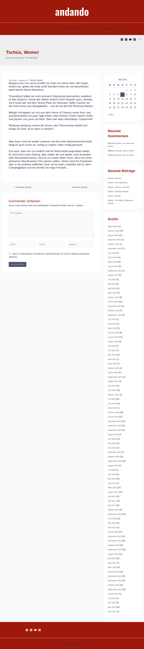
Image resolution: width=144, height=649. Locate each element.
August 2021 (113, 381)
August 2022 (113, 341)
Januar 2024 (113, 301)
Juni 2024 (112, 279)
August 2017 (113, 492)
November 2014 (115, 580)
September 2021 (115, 377)
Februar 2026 (114, 231)
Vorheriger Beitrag (22, 187)
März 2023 (112, 328)
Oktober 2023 (114, 310)
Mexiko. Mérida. (115, 196)
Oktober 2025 (114, 244)
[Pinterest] (134, 39)
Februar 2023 (114, 332)
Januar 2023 (113, 337)
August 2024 (113, 275)
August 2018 (113, 465)
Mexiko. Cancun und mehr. (119, 187)
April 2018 (112, 483)
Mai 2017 (112, 505)
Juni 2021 (112, 390)
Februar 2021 (114, 394)
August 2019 (113, 434)
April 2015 (112, 563)
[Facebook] (122, 39)
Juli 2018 (112, 470)
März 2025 (112, 262)
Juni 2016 (112, 518)
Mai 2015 (112, 558)
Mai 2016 (112, 523)
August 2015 (113, 554)
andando (72, 11)
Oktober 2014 (114, 585)
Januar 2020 (113, 417)
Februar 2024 (114, 297)
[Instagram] (126, 39)
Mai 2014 (112, 607)
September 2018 (115, 461)
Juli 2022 (112, 346)
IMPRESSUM (110, 29)
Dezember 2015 (115, 536)
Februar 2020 (114, 412)
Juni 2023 (112, 319)
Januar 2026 (113, 235)
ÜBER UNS (32, 29)
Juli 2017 (112, 496)
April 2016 (112, 527)
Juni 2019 (112, 439)
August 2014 (113, 594)
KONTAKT (95, 29)
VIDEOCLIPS (47, 29)
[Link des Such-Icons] (140, 39)
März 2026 (112, 226)
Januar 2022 (113, 372)
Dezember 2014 (115, 576)
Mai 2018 (112, 479)
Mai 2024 (112, 284)
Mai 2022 (112, 355)
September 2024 (115, 270)
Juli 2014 (112, 598)
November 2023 (115, 306)
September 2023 (115, 315)
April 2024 (112, 288)
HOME (20, 29)
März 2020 (112, 408)
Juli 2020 (112, 399)
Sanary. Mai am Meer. (126, 150)
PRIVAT (123, 29)
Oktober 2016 (114, 509)
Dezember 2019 (115, 421)
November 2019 (115, 425)
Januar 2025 (113, 266)
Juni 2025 (112, 253)
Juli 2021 (112, 386)
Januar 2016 (113, 532)
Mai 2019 (112, 443)
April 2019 (112, 447)
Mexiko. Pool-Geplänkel (118, 182)
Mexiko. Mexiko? (115, 178)
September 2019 (115, 430)
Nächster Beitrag (80, 187)
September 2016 (115, 514)
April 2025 (112, 257)
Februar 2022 (114, 368)
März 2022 (112, 363)
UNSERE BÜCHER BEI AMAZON (72, 29)
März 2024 (112, 293)
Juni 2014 (112, 602)
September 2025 (115, 248)
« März (111, 114)
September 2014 (115, 589)
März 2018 (112, 487)
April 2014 (112, 611)
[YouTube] (130, 39)
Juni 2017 (112, 501)
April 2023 (112, 324)
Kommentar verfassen (15, 58)
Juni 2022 (112, 350)
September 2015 (115, 549)
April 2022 (112, 359)
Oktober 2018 (114, 456)
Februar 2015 (114, 571)
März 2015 (112, 567)
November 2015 (115, 541)
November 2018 (115, 452)
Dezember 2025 (115, 239)
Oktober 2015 (114, 545)
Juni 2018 (112, 474)
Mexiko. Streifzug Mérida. (119, 191)
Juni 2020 (112, 403)
